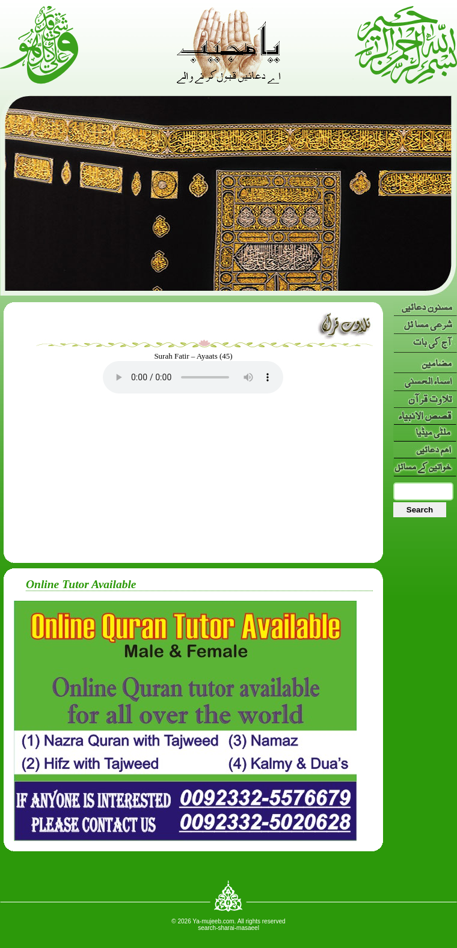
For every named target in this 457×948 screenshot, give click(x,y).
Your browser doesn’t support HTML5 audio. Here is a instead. (193, 377)
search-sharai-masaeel (228, 928)
